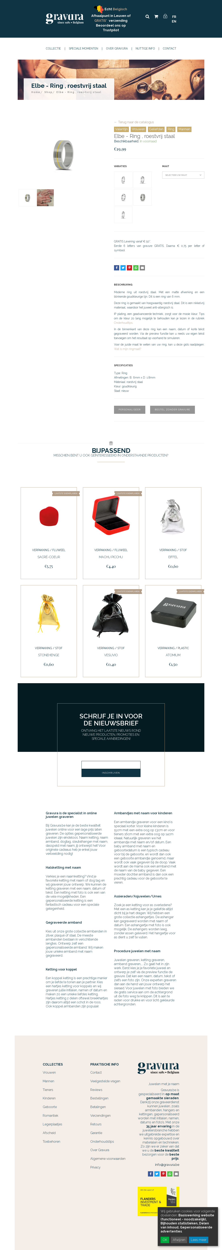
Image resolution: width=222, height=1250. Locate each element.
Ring (171, 129)
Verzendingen (100, 1113)
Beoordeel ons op (111, 25)
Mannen (184, 129)
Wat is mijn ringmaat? (127, 349)
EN (174, 21)
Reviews (96, 1087)
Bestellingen (99, 1096)
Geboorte (50, 1104)
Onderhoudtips (123, 322)
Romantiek (50, 1113)
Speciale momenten (83, 48)
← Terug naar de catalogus (134, 122)
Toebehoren (51, 1139)
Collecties (53, 1062)
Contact (169, 48)
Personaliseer (130, 409)
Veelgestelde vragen (105, 1078)
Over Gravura (117, 48)
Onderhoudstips (102, 1139)
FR (174, 17)
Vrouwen (138, 129)
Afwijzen (179, 1240)
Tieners (48, 1087)
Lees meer (198, 1240)
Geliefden (156, 129)
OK (165, 1240)
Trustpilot (111, 30)
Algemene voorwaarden (107, 1156)
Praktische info (104, 1062)
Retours (96, 1122)
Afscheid (49, 1130)
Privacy (95, 1165)
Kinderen (49, 1096)
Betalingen (98, 1104)
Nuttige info (145, 48)
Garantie (96, 1130)
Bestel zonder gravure (172, 409)
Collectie (53, 48)
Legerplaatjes (52, 1122)
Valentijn (121, 129)
